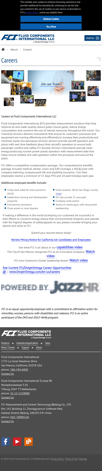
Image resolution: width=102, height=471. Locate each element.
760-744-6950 (19, 369)
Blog (28, 441)
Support (25, 347)
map (58, 193)
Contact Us (7, 373)
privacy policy (31, 12)
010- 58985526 (19, 417)
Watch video (78, 260)
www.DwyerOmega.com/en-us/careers (34, 272)
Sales (47, 343)
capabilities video (70, 247)
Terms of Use (71, 458)
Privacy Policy (57, 458)
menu (92, 38)
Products (5, 343)
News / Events (8, 347)
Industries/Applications (27, 343)
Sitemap (83, 458)
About (14, 49)
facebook (5, 441)
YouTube (17, 441)
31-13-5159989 (20, 393)
